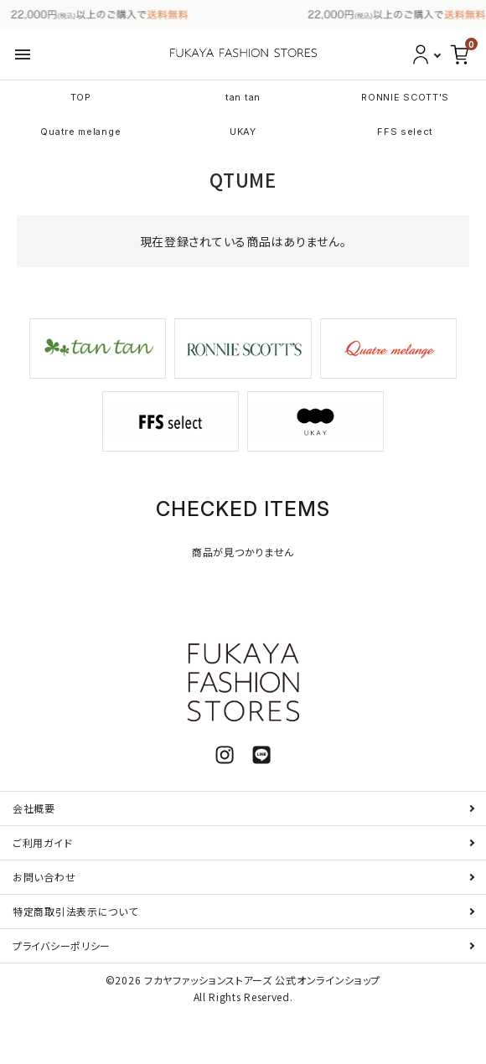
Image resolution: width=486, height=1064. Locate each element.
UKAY (243, 131)
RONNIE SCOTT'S (405, 97)
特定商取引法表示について (75, 911)
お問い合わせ (44, 877)
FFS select (405, 131)
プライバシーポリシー (62, 945)
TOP (80, 97)
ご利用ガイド (42, 842)
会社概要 (34, 808)
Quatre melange (80, 131)
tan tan (243, 97)
